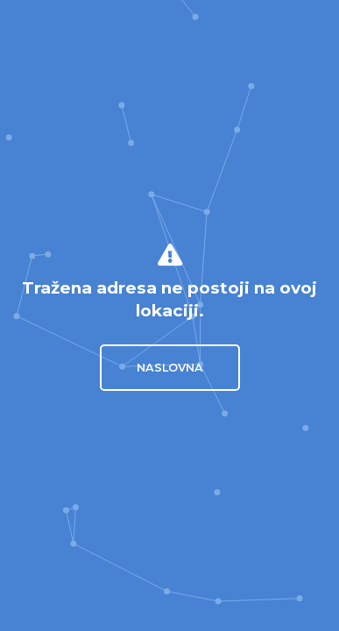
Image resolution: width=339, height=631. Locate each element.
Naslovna (170, 367)
